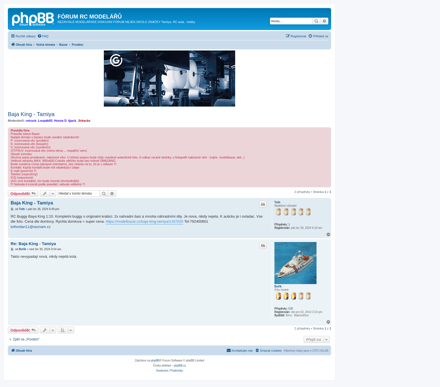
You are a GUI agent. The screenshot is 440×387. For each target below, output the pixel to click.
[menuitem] (43, 36)
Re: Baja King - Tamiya (33, 243)
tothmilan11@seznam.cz (31, 227)
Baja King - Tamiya (31, 114)
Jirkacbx (84, 120)
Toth (277, 202)
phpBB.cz (180, 365)
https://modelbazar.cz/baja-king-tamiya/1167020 (144, 221)
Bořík (278, 286)
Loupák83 (45, 120)
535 (290, 308)
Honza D (60, 120)
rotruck (31, 120)
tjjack (72, 120)
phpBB (155, 360)
